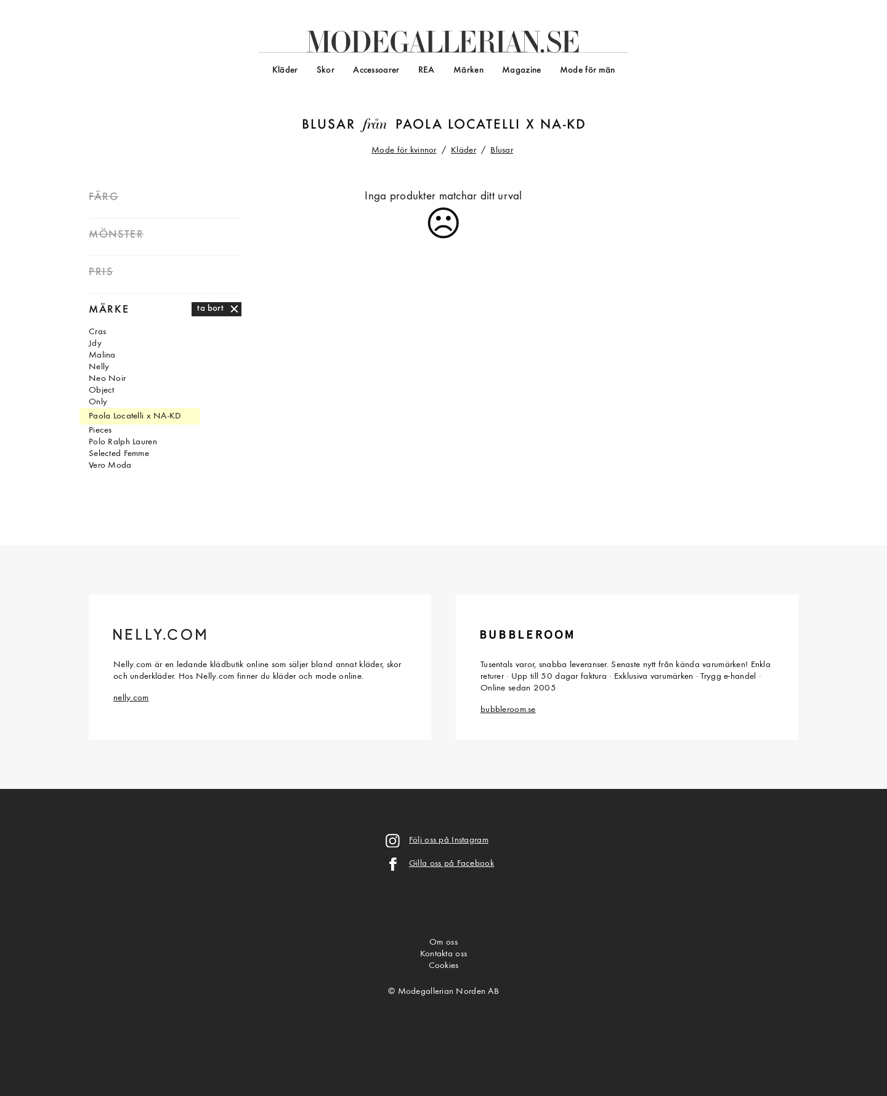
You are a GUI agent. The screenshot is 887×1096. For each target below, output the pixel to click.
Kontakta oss (443, 954)
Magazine (521, 70)
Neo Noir (107, 378)
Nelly (99, 367)
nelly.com (131, 698)
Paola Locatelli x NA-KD (490, 125)
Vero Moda (110, 465)
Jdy (95, 343)
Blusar (328, 125)
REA (426, 70)
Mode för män (587, 70)
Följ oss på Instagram (448, 840)
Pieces (100, 430)
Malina (102, 355)
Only (98, 402)
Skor (325, 70)
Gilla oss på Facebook (451, 863)
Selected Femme (119, 453)
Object (102, 390)
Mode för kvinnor (404, 150)
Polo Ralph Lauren (123, 442)
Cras (97, 332)
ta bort (210, 308)
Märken (468, 70)
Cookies (444, 965)
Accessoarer (376, 70)
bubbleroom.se (508, 709)
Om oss (443, 942)
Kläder (285, 70)
